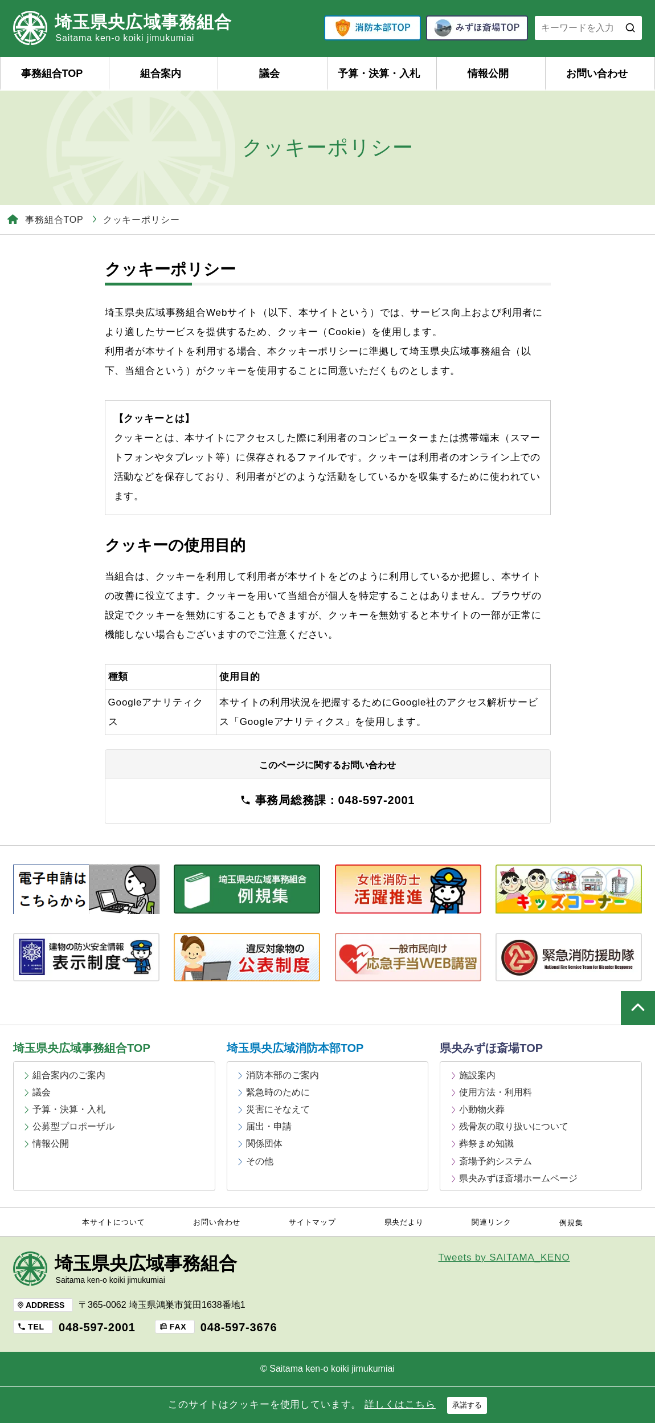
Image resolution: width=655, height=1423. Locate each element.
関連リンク (491, 1222)
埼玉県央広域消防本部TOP (295, 1048)
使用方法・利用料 (495, 1092)
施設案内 (477, 1075)
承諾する (467, 1405)
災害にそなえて (278, 1109)
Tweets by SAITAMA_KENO (504, 1257)
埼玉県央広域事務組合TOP (81, 1048)
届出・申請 (269, 1126)
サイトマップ (312, 1222)
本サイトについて (113, 1222)
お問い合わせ (597, 73)
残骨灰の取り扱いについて (513, 1126)
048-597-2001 (97, 1327)
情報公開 (488, 73)
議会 (269, 73)
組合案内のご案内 (68, 1075)
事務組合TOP (52, 73)
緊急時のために (278, 1092)
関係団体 (264, 1143)
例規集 (571, 1223)
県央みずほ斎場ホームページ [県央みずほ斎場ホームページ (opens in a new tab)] (518, 1178)
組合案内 (160, 73)
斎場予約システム (495, 1161)
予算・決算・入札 (379, 73)
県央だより (404, 1222)
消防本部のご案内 (282, 1075)
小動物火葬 (482, 1109)
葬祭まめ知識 (486, 1143)
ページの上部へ (638, 1008)
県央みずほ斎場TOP (491, 1048)
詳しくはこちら (400, 1404)
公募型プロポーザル (73, 1126)
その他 (259, 1161)
